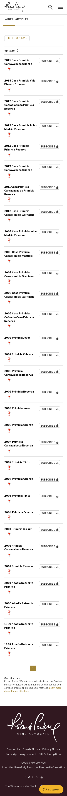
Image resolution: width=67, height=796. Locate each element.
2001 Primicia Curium (18, 528)
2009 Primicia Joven (17, 337)
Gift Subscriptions (50, 754)
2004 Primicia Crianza (18, 512)
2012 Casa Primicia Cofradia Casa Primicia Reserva (19, 105)
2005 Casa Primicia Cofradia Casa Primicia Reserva (19, 317)
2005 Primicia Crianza (18, 478)
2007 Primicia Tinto (17, 462)
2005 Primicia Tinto (17, 495)
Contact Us (14, 749)
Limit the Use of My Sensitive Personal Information (33, 767)
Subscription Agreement (21, 754)
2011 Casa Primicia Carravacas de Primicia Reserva (19, 190)
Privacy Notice (51, 749)
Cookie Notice (31, 749)
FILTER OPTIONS (17, 37)
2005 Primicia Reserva (19, 391)
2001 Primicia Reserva (19, 566)
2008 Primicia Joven (17, 408)
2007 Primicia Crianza (18, 354)
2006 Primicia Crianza (18, 424)
